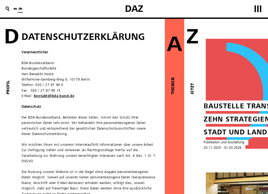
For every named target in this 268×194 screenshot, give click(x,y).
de (20, 9)
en (15, 9)
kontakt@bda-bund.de (54, 96)
